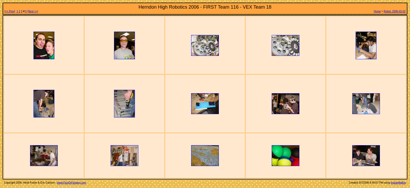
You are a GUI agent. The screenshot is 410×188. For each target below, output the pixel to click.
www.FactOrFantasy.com (71, 182)
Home (377, 11)
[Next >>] (32, 11)
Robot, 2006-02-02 (395, 11)
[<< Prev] (9, 11)
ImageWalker (398, 182)
